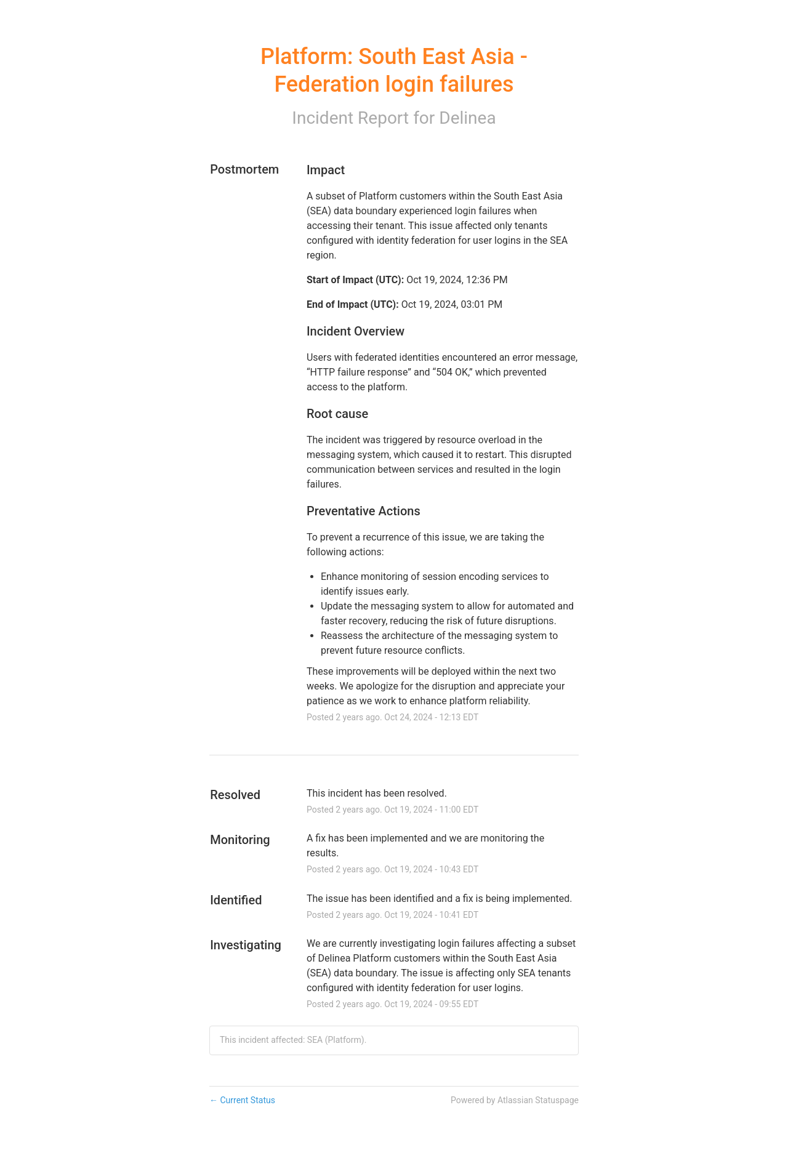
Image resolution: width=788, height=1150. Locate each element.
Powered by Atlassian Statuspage (515, 1100)
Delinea (467, 118)
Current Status (242, 1100)
